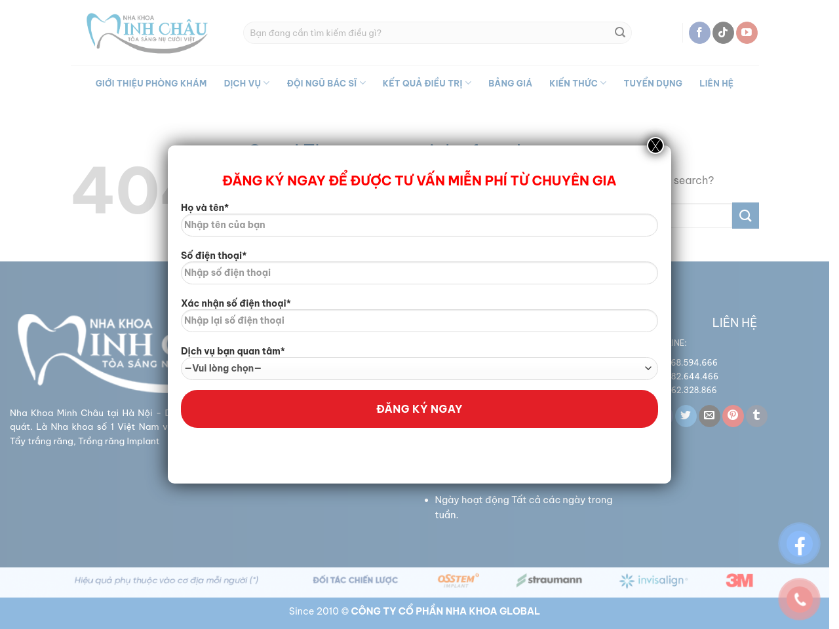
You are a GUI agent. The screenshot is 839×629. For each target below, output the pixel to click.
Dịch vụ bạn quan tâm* (419, 362)
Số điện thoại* (419, 272)
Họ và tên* (419, 224)
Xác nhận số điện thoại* (419, 319)
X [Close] (655, 145)
